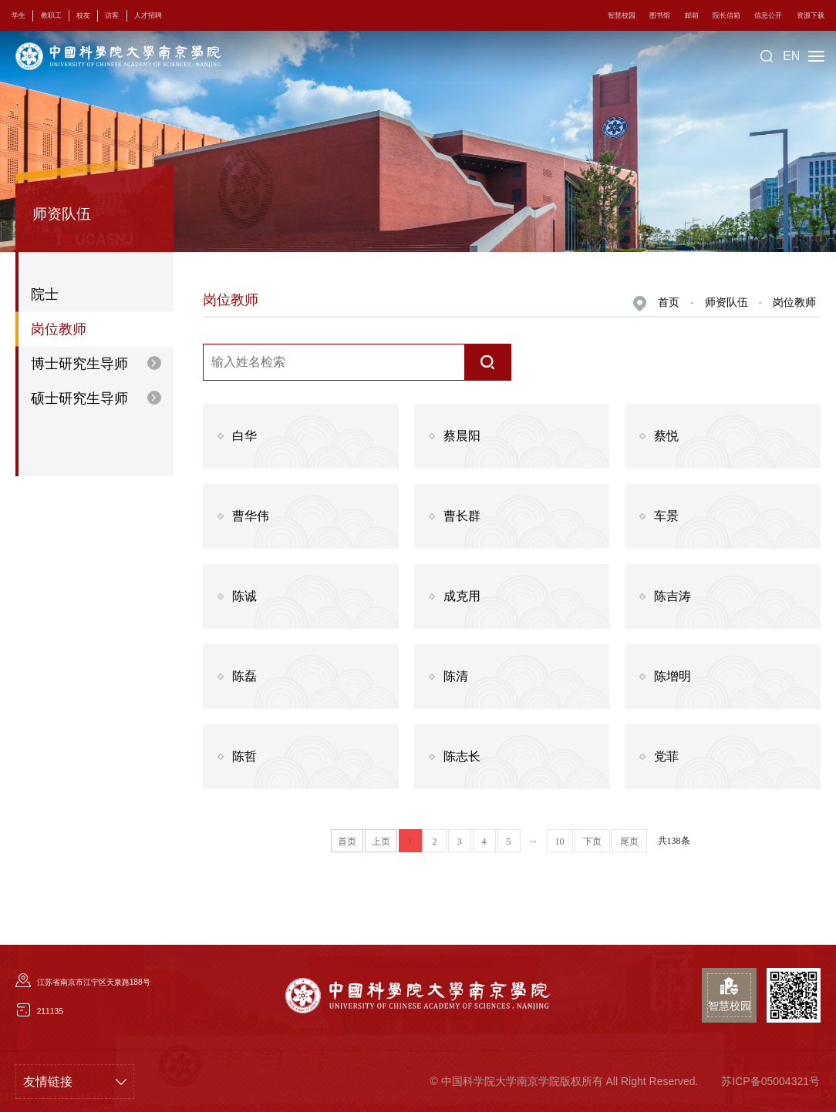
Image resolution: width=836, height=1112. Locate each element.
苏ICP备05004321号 (770, 1081)
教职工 (50, 15)
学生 (18, 15)
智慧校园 (624, 15)
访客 (111, 15)
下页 (592, 841)
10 (560, 841)
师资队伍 (726, 302)
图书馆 (661, 15)
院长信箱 (727, 15)
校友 (82, 15)
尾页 (629, 841)
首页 (668, 302)
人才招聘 (146, 15)
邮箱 (692, 15)
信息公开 (769, 15)
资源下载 (810, 15)
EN (791, 55)
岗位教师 (794, 302)
